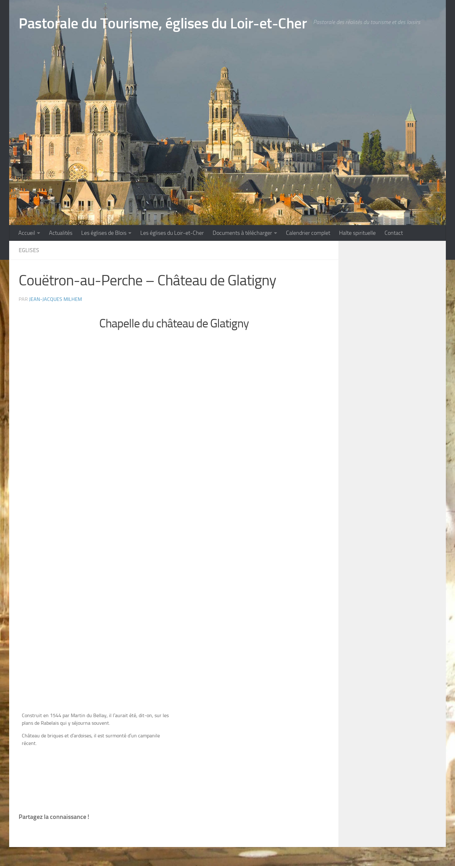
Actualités (60, 232)
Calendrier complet (308, 232)
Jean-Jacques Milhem (55, 299)
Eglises (29, 250)
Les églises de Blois (103, 232)
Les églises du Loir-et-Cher (172, 232)
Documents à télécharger (242, 232)
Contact (394, 232)
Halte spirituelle (357, 232)
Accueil (26, 232)
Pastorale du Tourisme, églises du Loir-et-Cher (163, 23)
